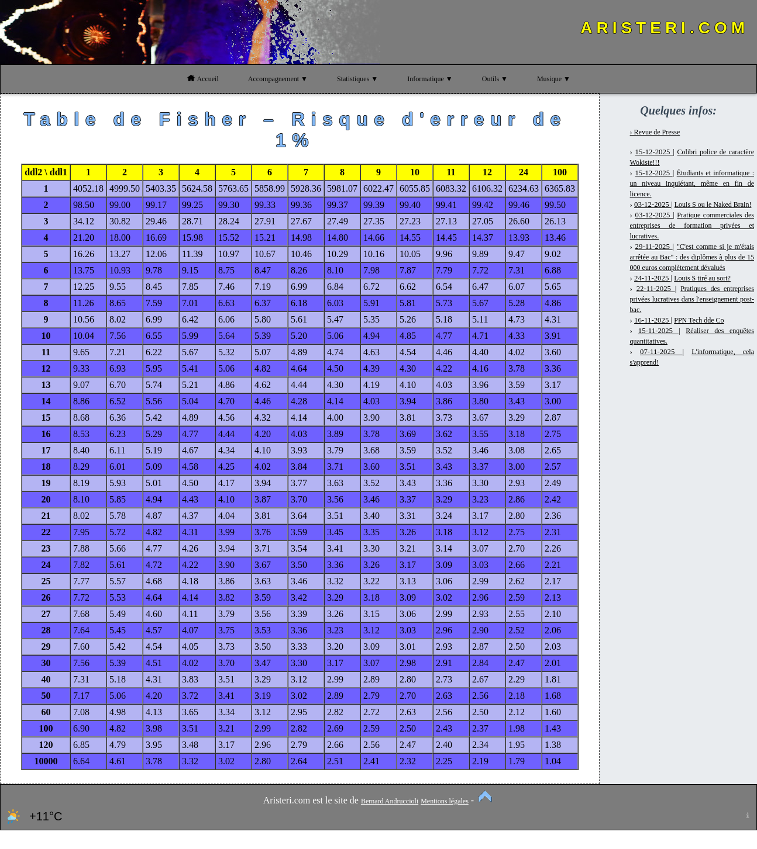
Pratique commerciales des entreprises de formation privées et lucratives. (692, 225)
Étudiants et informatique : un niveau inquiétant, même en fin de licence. (692, 183)
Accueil (203, 79)
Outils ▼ (495, 79)
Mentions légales (445, 801)
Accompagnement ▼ (278, 79)
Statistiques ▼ (357, 79)
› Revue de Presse (655, 132)
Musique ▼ (553, 79)
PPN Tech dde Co (699, 320)
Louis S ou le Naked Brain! (713, 204)
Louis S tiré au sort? (702, 278)
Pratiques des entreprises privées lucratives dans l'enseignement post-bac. (692, 299)
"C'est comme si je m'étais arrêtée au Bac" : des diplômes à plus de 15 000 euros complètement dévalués (692, 257)
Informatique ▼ (430, 79)
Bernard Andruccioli (389, 801)
